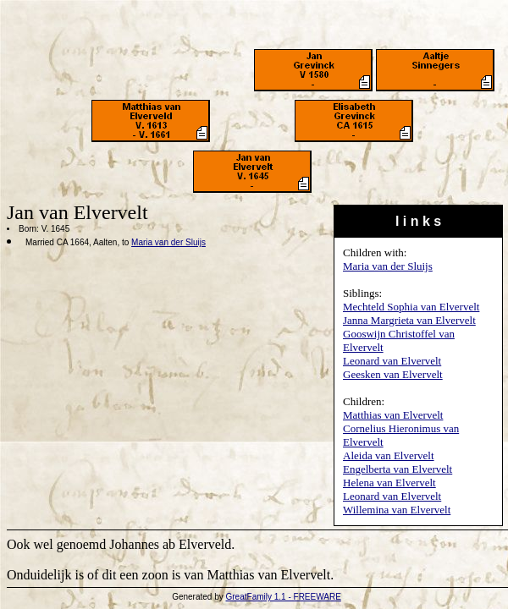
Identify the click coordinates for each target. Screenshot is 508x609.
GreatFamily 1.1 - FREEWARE (283, 596)
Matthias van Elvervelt (393, 415)
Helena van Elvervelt (389, 482)
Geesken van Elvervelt (393, 374)
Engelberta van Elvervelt (397, 469)
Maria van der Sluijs (388, 266)
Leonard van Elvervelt (392, 360)
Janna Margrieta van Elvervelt (409, 320)
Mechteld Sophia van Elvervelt (411, 306)
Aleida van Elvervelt (388, 455)
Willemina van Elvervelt (396, 509)
